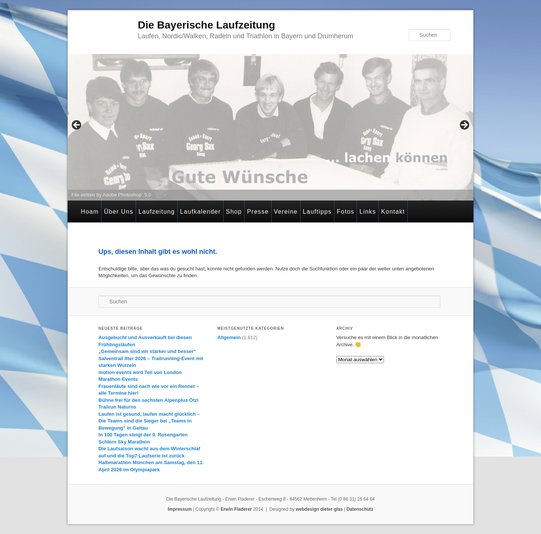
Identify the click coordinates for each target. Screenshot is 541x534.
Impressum (180, 509)
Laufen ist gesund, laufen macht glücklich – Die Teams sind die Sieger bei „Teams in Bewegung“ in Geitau (148, 421)
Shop (234, 211)
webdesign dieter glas (319, 509)
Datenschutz (359, 509)
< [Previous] (77, 125)
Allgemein (228, 337)
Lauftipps (317, 211)
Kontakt (393, 211)
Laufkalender (200, 211)
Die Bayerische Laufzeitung (206, 25)
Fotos (346, 211)
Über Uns (118, 211)
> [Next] (464, 125)
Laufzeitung (156, 211)
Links (368, 211)
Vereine (286, 211)
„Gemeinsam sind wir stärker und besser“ (147, 351)
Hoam (90, 211)
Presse (258, 211)
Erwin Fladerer (236, 509)
